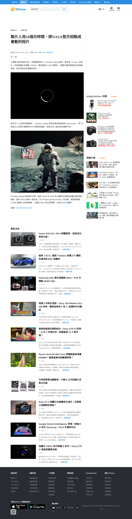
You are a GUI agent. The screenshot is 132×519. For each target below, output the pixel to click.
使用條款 (108, 491)
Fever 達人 (14, 481)
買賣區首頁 (52, 478)
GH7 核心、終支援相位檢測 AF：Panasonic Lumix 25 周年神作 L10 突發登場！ (109, 185)
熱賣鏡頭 (89, 488)
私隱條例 (108, 495)
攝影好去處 (72, 478)
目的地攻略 (71, 485)
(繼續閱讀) (66, 249)
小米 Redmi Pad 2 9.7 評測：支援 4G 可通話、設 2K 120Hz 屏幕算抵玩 (108, 175)
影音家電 (51, 491)
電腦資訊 (51, 488)
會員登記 (108, 488)
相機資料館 (33, 478)
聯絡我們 (108, 481)
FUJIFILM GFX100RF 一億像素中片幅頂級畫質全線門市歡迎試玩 (105, 116)
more (113, 96)
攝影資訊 (50, 52)
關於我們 (108, 478)
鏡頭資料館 (33, 481)
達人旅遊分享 (72, 491)
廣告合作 (108, 485)
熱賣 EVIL (89, 495)
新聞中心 (14, 30)
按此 (66, 203)
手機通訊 (51, 485)
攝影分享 (42, 52)
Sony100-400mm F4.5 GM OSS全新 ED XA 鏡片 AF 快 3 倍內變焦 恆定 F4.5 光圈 (107, 103)
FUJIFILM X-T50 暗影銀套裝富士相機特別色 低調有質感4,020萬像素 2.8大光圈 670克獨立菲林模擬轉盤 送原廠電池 (106, 130)
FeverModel (15, 485)
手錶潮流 (51, 495)
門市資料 (89, 478)
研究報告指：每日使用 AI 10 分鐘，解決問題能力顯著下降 (108, 215)
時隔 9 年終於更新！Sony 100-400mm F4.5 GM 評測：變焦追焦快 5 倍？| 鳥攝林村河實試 (60, 306)
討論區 (13, 491)
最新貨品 (89, 481)
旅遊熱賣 (70, 481)
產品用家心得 (34, 491)
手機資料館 (33, 485)
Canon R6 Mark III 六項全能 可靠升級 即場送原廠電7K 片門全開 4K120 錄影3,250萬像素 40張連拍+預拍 (107, 142)
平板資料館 (33, 488)
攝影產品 (51, 481)
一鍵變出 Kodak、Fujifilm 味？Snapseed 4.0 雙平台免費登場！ (108, 205)
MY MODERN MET (24, 208)
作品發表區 (14, 488)
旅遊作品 (70, 488)
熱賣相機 (89, 485)
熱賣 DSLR (90, 491)
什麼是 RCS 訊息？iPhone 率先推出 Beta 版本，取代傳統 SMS (109, 195)
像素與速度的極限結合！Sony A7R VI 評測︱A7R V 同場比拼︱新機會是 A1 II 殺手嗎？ (60, 332)
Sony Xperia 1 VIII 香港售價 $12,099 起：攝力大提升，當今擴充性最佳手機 (109, 164)
